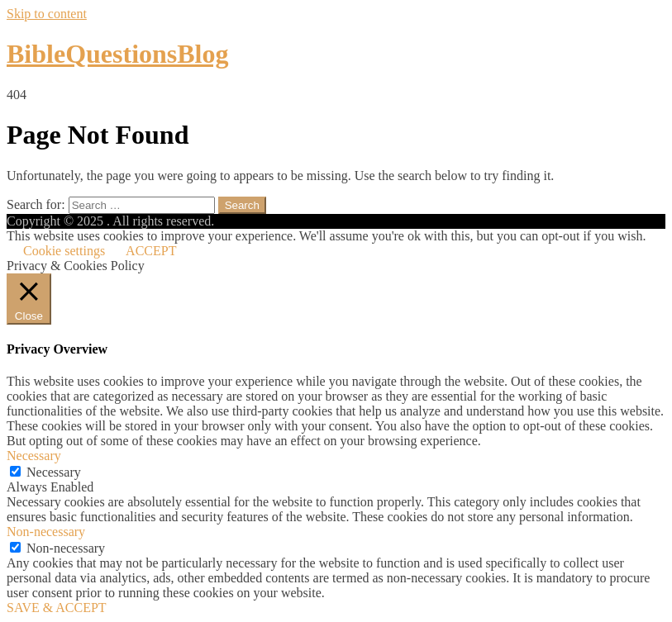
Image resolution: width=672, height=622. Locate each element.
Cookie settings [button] (64, 251)
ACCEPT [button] (151, 251)
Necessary (53, 472)
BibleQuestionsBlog (118, 54)
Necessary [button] (34, 456)
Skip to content (47, 14)
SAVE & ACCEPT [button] (57, 608)
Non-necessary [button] (46, 532)
